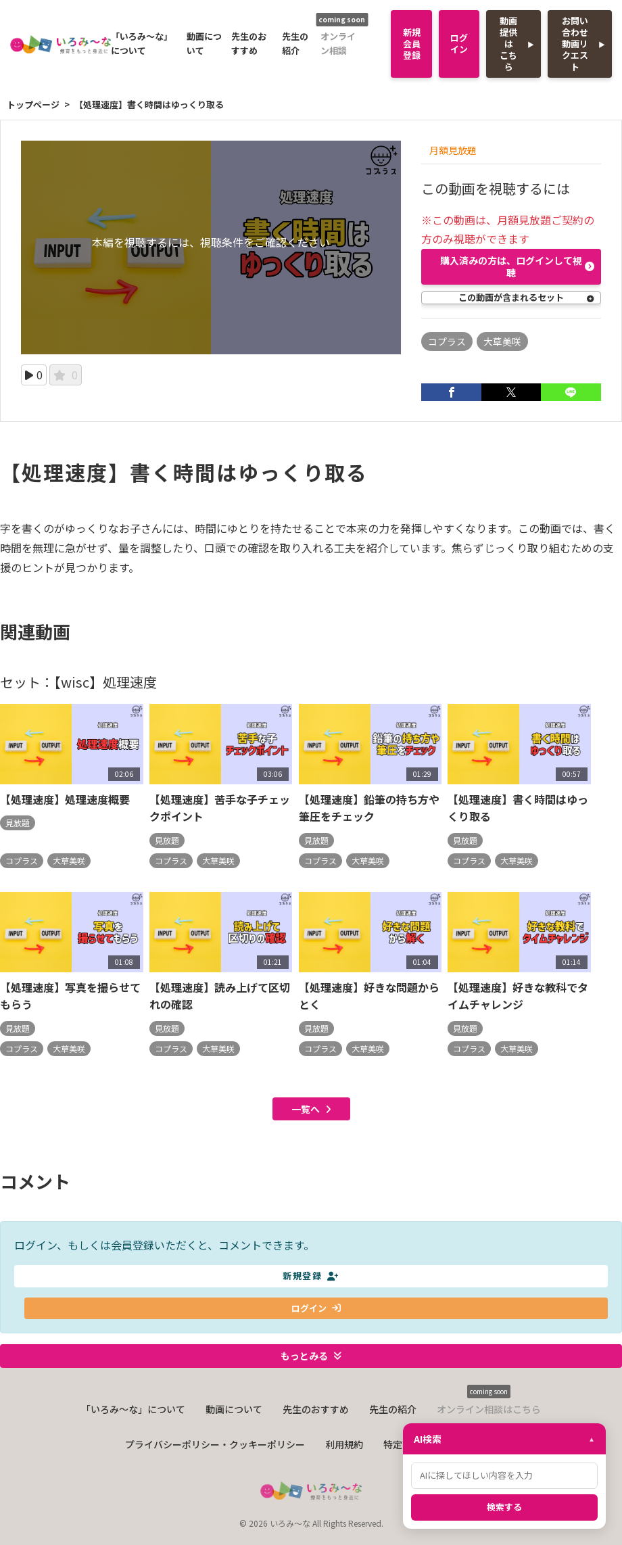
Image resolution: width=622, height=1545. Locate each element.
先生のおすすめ (248, 43)
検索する (504, 1506)
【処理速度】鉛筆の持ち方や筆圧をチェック (369, 809)
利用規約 (344, 1445)
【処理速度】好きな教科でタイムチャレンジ (518, 997)
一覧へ (311, 1110)
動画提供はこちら (508, 43)
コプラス (447, 341)
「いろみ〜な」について (141, 43)
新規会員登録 (412, 44)
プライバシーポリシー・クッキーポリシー (215, 1445)
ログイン (459, 43)
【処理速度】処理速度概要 (65, 800)
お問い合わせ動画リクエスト (575, 43)
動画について (204, 43)
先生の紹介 (295, 43)
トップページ (33, 104)
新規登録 (311, 1276)
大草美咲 (502, 341)
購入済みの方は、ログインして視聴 (517, 266)
